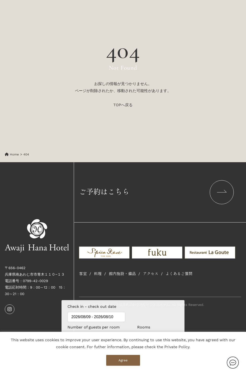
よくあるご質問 (179, 274)
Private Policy (176, 347)
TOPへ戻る (123, 105)
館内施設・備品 (122, 274)
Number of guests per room (82, 327)
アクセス (150, 274)
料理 (98, 274)
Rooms (143, 327)
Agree (123, 360)
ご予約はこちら (156, 192)
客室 (83, 274)
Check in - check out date (92, 306)
